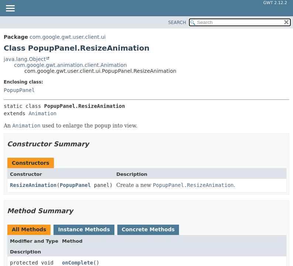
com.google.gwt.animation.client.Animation (70, 65)
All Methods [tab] (29, 229)
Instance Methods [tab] (84, 229)
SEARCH (177, 22)
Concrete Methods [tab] (148, 229)
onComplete (77, 263)
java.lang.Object (25, 59)
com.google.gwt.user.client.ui (68, 37)
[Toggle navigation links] (10, 9)
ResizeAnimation (33, 185)
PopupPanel (19, 90)
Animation (42, 113)
